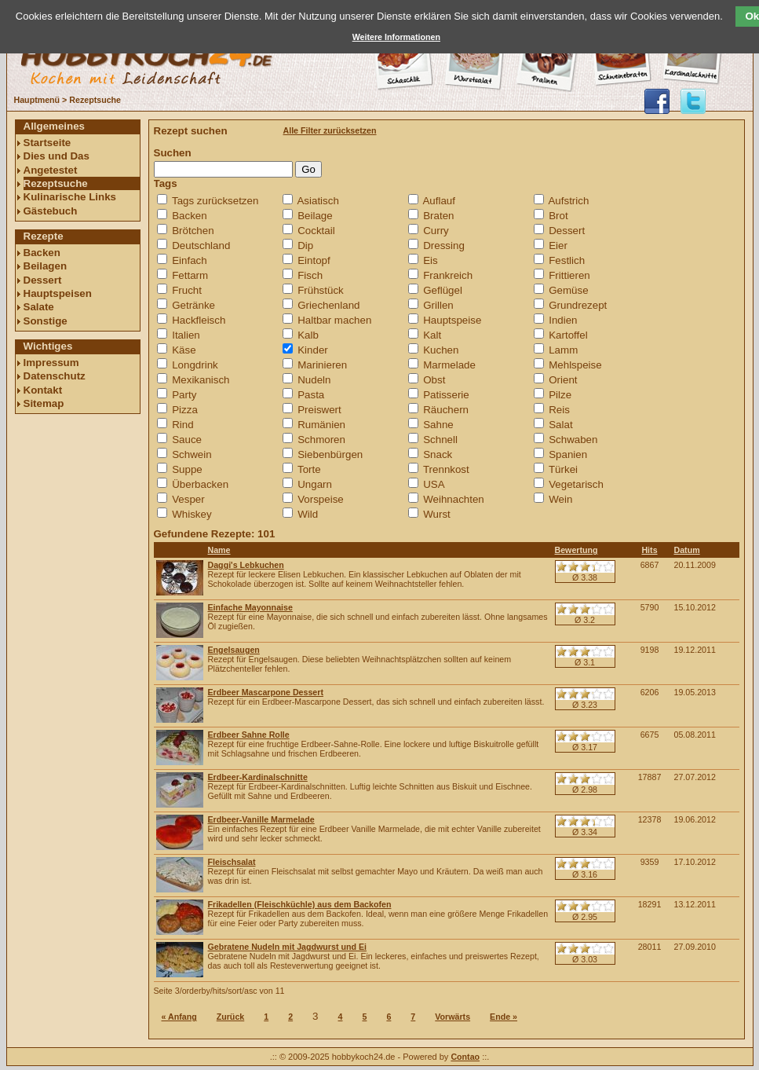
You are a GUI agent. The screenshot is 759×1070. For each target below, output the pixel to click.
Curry (436, 230)
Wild (307, 514)
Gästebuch (51, 211)
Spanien (568, 454)
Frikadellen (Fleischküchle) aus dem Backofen (300, 904)
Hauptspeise (452, 320)
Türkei (563, 469)
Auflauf (438, 201)
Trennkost (446, 469)
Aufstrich (568, 201)
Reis (559, 410)
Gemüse (568, 290)
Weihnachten (453, 499)
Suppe (187, 469)
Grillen (438, 305)
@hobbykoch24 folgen (693, 101)
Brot (558, 216)
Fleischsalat (232, 862)
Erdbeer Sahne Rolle (249, 734)
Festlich (567, 260)
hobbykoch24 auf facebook (657, 101)
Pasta (310, 395)
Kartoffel (568, 335)
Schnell (440, 439)
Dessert (43, 280)
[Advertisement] (77, 657)
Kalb (308, 335)
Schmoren (321, 439)
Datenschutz (55, 376)
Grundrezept (578, 305)
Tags (165, 183)
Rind (182, 425)
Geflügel (442, 290)
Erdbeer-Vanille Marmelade (261, 819)
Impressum (51, 362)
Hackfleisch (198, 320)
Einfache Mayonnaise (250, 607)
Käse (183, 350)
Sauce (187, 439)
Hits (649, 550)
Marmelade (449, 365)
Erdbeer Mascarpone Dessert (265, 692)
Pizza (185, 410)
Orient (563, 380)
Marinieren (322, 365)
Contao (465, 1056)
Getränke (193, 305)
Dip (305, 245)
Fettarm (190, 275)
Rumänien (321, 425)
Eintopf (313, 260)
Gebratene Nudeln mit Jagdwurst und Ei (287, 946)
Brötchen (192, 230)
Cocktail (315, 230)
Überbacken (200, 484)
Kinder (312, 350)
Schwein (191, 454)
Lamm (563, 350)
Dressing (444, 245)
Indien (563, 320)
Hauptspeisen (58, 293)
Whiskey (191, 514)
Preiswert (319, 410)
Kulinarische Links (70, 197)
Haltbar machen (334, 320)
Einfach (189, 260)
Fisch (310, 275)
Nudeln (313, 380)
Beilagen (46, 266)
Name (219, 550)
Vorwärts (452, 1016)
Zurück (231, 1016)
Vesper (188, 499)
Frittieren (569, 275)
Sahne (438, 425)
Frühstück (320, 290)
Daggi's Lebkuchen (246, 565)
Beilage (314, 216)
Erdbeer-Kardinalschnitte (258, 777)
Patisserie (446, 395)
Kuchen (440, 350)
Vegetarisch (576, 484)
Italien (186, 335)
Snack (437, 454)
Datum (687, 550)
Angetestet (51, 170)
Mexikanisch (200, 380)
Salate (39, 307)
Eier (558, 245)
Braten (438, 216)
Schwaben (573, 439)
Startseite (47, 142)
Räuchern (446, 410)
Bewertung (576, 550)
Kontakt (43, 390)
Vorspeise (320, 499)
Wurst (437, 514)
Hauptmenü (37, 99)
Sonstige (46, 321)
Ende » (503, 1016)
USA (433, 484)
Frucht (187, 290)
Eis (430, 260)
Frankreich (448, 275)
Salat (560, 425)
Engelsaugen (234, 649)
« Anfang (179, 1016)
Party (184, 395)
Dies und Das (56, 156)
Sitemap (44, 403)
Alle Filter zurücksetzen (330, 130)
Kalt (432, 335)
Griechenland (328, 305)
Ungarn (314, 484)
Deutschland (201, 245)
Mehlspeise (575, 365)
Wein (560, 499)
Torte (309, 469)
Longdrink (195, 365)
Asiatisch (317, 201)
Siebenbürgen (330, 454)
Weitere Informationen (396, 37)
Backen (42, 252)
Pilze (560, 395)
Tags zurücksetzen (215, 201)
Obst (434, 380)
